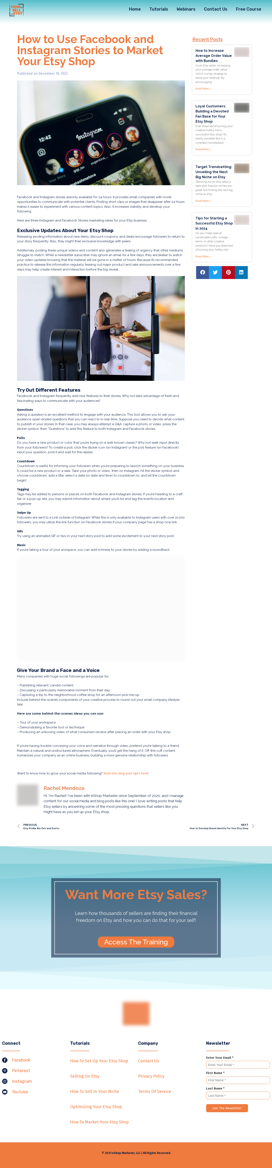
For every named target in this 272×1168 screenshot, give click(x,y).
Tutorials (158, 9)
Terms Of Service (154, 1091)
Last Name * (215, 1088)
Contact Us (215, 9)
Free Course (248, 9)
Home (135, 9)
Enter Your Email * (220, 1058)
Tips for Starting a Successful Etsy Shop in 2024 (214, 223)
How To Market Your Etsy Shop (99, 1122)
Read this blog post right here (125, 773)
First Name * (215, 1073)
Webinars (186, 9)
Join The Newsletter (227, 1108)
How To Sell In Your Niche (94, 1091)
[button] (136, 942)
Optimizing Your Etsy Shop (96, 1106)
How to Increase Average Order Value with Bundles (214, 56)
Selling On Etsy (84, 1076)
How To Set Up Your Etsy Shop (99, 1060)
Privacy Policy (151, 1076)
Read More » (203, 88)
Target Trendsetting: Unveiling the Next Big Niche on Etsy (214, 172)
